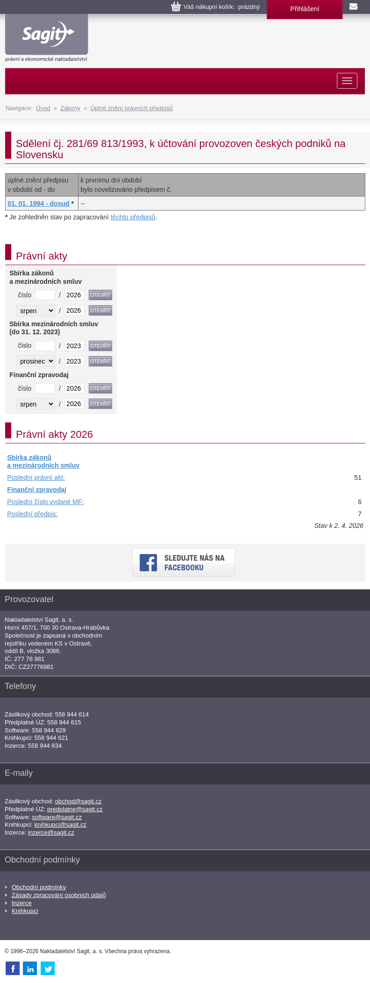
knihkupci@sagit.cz (60, 824)
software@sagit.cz (57, 817)
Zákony (70, 108)
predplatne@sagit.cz (75, 809)
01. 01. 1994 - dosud (38, 203)
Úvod (43, 108)
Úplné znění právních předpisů (131, 108)
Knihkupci (25, 910)
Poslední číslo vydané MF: (45, 502)
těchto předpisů (133, 217)
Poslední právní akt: (36, 477)
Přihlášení (304, 9)
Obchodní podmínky (39, 887)
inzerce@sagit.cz (51, 832)
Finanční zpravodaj (36, 489)
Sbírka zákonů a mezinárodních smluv (43, 462)
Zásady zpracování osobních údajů (59, 895)
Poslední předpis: (32, 514)
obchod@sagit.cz (78, 801)
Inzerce (22, 902)
